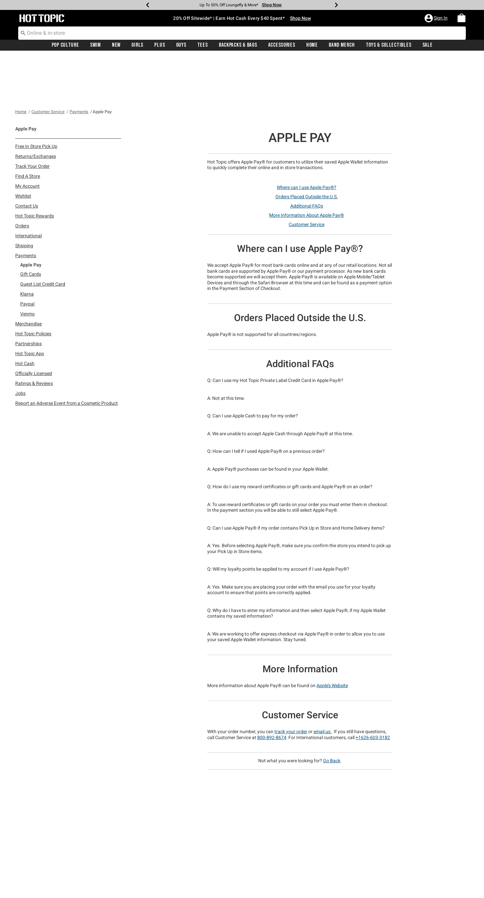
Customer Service (48, 63)
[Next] (336, 5)
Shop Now (300, 18)
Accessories (281, 45)
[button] (437, 18)
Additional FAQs (306, 158)
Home (312, 45)
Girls (137, 45)
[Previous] (148, 5)
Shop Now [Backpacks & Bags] (272, 4)
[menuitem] (461, 18)
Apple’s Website (332, 637)
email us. (323, 683)
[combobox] (242, 33)
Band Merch (342, 45)
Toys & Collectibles (388, 45)
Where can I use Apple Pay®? (306, 139)
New (116, 45)
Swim (95, 45)
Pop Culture (65, 45)
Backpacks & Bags (238, 45)
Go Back (331, 712)
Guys (181, 45)
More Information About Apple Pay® (306, 167)
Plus (159, 45)
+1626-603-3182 (373, 689)
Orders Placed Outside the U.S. (306, 148)
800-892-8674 (271, 689)
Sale (427, 45)
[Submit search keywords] (23, 32)
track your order (290, 683)
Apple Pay (102, 63)
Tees (202, 45)
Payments (79, 63)
